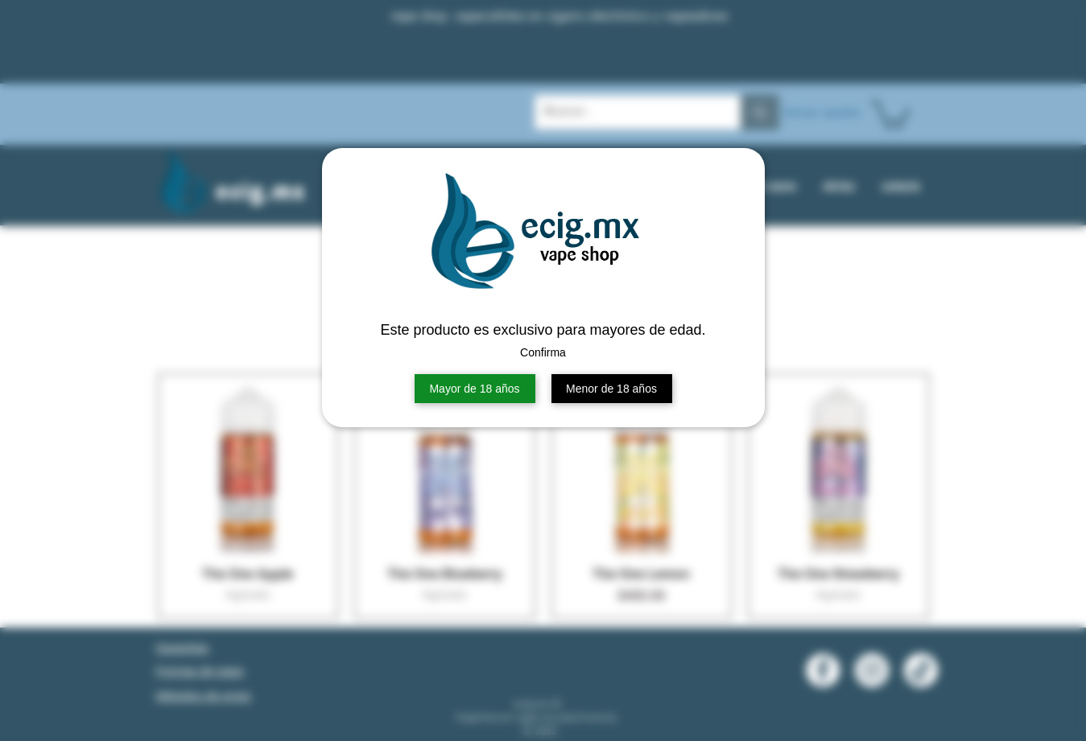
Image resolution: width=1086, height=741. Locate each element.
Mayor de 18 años (474, 388)
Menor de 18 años (611, 388)
